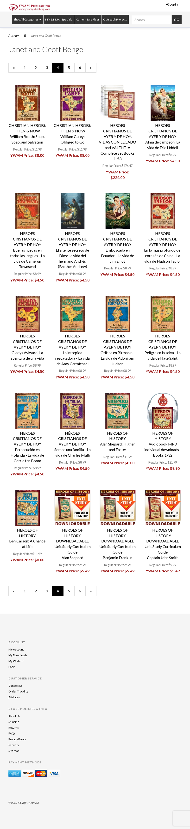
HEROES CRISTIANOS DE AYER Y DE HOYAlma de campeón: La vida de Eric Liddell (162, 136)
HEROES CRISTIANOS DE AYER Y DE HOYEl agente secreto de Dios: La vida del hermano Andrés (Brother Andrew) (72, 250)
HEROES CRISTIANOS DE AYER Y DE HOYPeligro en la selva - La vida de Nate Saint (163, 347)
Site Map (13, 751)
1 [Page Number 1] (27, 67)
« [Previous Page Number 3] (16, 69)
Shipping (13, 722)
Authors (13, 36)
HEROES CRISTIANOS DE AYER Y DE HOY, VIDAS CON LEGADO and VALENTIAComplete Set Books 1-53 (117, 142)
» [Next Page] (93, 69)
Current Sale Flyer (87, 19)
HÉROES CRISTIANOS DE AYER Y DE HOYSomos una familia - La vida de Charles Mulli (72, 444)
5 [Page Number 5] (71, 67)
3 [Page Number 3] (49, 67)
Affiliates (14, 697)
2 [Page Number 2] (38, 67)
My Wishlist (16, 661)
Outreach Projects (115, 19)
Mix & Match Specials (58, 19)
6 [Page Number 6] (82, 67)
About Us (14, 716)
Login (172, 4)
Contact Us (15, 685)
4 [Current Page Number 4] (60, 69)
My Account (16, 649)
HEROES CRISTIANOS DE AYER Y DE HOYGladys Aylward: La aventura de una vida (27, 347)
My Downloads (17, 655)
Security (13, 745)
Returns (13, 727)
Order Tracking (18, 691)
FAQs (12, 733)
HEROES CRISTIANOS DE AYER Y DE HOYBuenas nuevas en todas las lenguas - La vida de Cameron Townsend (27, 250)
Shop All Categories (27, 19)
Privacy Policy (17, 739)
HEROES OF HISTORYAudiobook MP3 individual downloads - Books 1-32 (162, 444)
